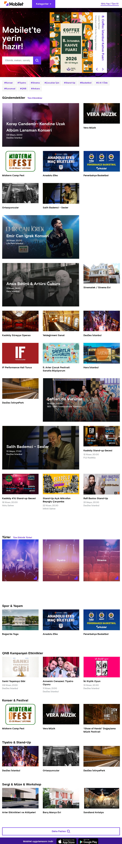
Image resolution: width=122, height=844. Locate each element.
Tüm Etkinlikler (35, 98)
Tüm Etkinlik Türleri (22, 538)
